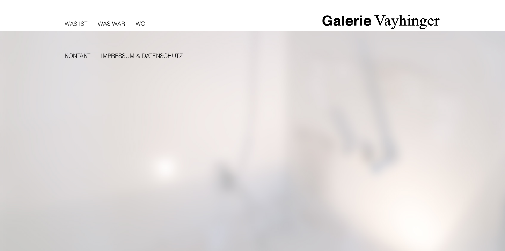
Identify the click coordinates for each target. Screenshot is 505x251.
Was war (111, 23)
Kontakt (77, 55)
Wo (140, 23)
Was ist (76, 23)
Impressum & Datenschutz (142, 55)
